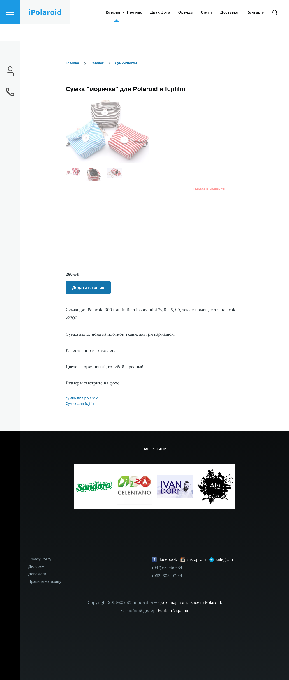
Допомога (37, 574)
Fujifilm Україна (173, 610)
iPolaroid (45, 28)
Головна (72, 63)
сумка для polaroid (82, 398)
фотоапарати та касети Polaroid (189, 602)
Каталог (97, 63)
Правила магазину (44, 581)
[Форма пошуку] (275, 28)
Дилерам (36, 566)
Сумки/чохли (126, 63)
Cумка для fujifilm (81, 403)
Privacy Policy (39, 559)
